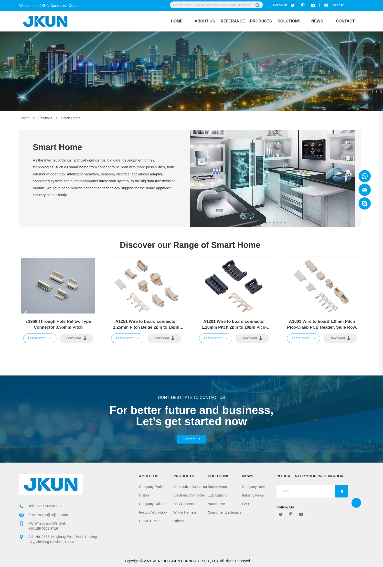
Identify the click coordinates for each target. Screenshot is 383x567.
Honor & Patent (150, 521)
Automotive (216, 504)
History (144, 495)
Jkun (365, 176)
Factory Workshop (153, 512)
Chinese (337, 5)
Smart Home (70, 118)
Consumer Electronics (224, 512)
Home (176, 21)
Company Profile (151, 487)
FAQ (245, 504)
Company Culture (152, 504)
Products (261, 21)
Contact (345, 21)
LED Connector (185, 504)
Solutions (289, 21)
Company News (254, 487)
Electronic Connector (189, 495)
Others (178, 521)
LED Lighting (217, 495)
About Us (205, 21)
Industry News (253, 495)
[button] (355, 315)
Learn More (40, 338)
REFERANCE (233, 21)
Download (76, 338)
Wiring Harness (185, 512)
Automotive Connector (190, 487)
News (317, 21)
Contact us (192, 439)
